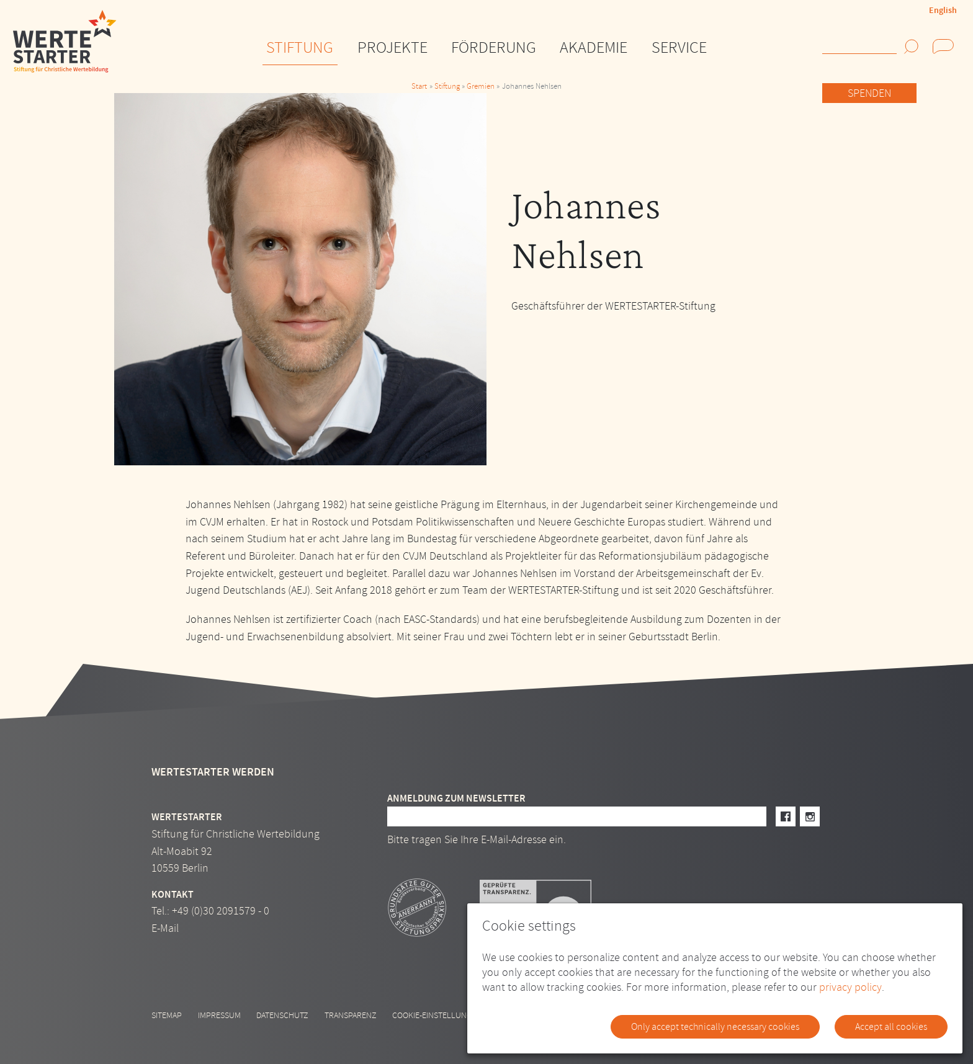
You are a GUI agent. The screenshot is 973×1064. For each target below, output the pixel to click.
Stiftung (447, 86)
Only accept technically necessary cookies (715, 1027)
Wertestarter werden (212, 772)
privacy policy (850, 987)
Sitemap (166, 1015)
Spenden (869, 93)
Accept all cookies (891, 1027)
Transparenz (351, 1015)
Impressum (219, 1015)
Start (419, 86)
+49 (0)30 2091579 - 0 (220, 911)
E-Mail (165, 928)
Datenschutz (282, 1015)
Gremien (481, 86)
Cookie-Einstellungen (437, 1015)
